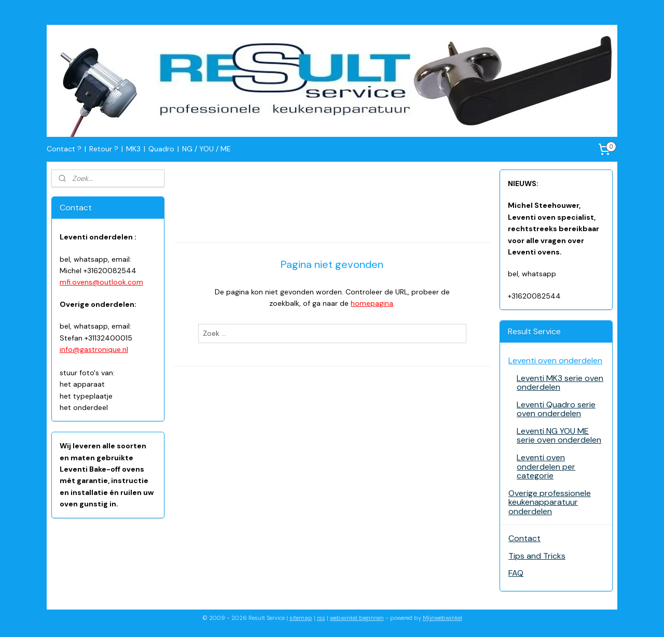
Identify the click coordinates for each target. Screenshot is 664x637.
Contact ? (64, 148)
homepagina (372, 303)
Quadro (161, 148)
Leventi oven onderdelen (555, 360)
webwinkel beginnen (357, 617)
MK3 (133, 148)
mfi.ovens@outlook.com (101, 282)
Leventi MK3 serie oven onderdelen (560, 383)
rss (321, 617)
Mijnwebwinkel (442, 617)
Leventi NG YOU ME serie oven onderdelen (559, 436)
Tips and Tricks (536, 555)
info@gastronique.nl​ (94, 349)
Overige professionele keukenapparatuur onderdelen (549, 502)
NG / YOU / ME (206, 148)
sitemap (300, 617)
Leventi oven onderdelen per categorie (546, 466)
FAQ (515, 573)
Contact (524, 538)
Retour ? (103, 148)
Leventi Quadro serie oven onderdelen (556, 409)
